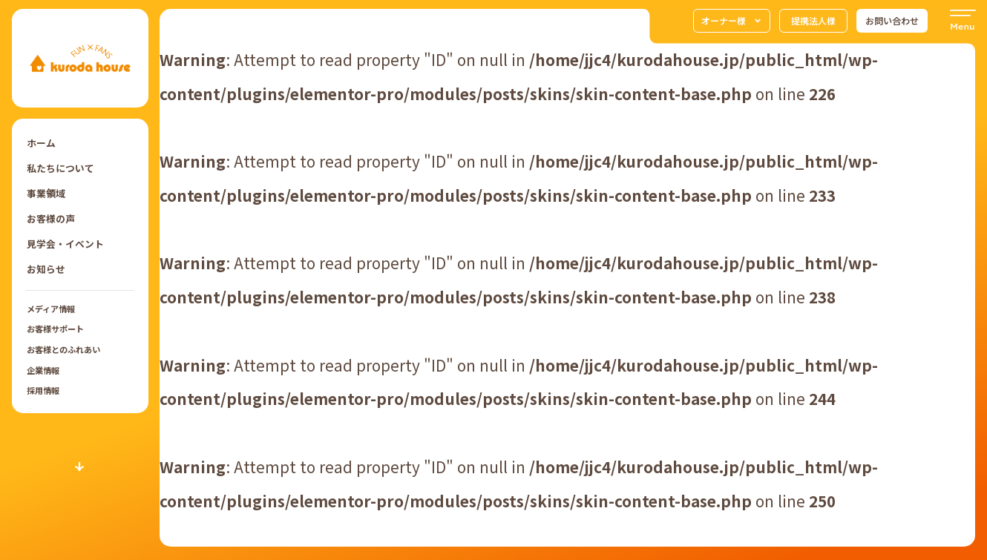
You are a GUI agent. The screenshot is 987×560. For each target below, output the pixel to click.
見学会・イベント (65, 244)
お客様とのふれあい (63, 349)
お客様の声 (51, 218)
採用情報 (43, 390)
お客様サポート (55, 329)
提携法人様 (813, 20)
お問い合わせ (892, 20)
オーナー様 (731, 21)
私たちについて (60, 168)
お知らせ (46, 269)
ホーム (41, 143)
